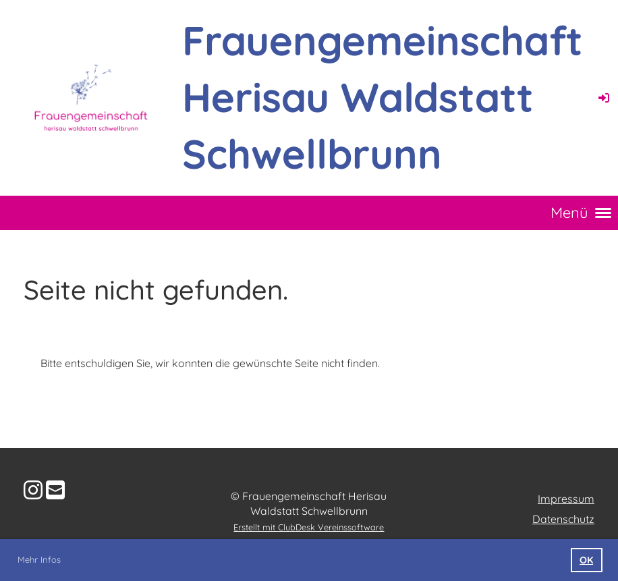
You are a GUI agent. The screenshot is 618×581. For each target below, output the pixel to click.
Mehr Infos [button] (39, 559)
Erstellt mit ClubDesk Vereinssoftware (308, 527)
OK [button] (586, 560)
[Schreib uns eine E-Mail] (55, 489)
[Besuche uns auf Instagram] (33, 489)
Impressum (566, 498)
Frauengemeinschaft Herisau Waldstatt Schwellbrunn (382, 97)
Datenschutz (563, 519)
